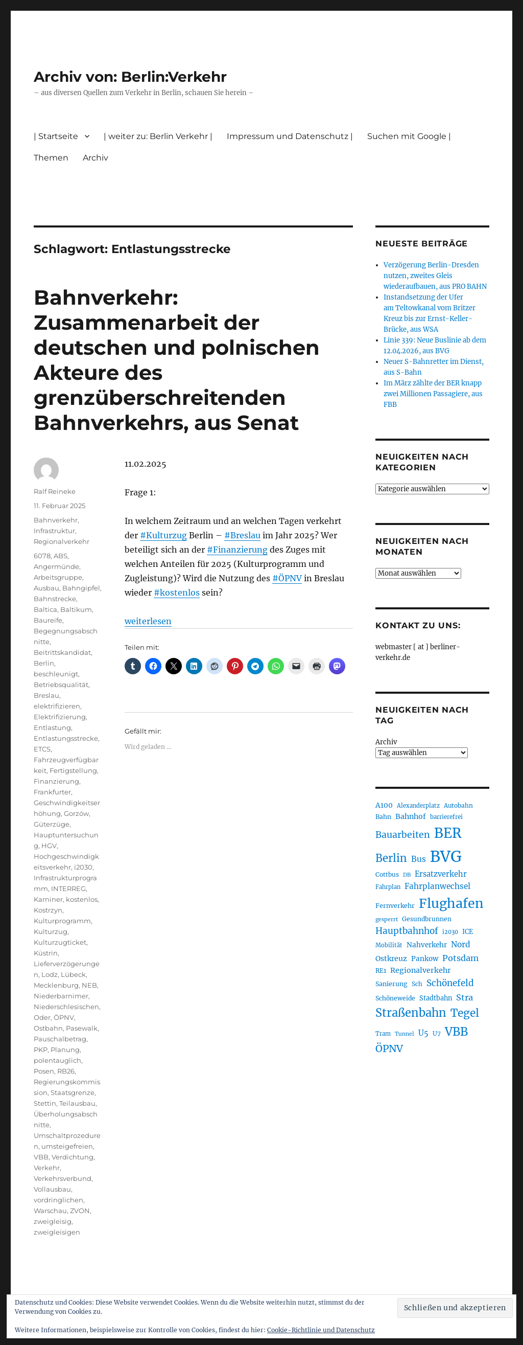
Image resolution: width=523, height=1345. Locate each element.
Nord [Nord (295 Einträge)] (460, 944)
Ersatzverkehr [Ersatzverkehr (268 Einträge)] (441, 874)
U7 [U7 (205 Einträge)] (437, 1033)
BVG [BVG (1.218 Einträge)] (446, 856)
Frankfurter (52, 792)
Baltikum (76, 609)
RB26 (66, 1071)
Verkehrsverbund (62, 1178)
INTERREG (68, 888)
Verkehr (47, 1168)
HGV (49, 845)
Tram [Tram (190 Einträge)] (383, 1033)
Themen (51, 158)
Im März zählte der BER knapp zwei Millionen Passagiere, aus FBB (433, 394)
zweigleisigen (57, 1232)
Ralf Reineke (55, 491)
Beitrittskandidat (62, 652)
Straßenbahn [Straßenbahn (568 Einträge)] (410, 1013)
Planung (65, 1049)
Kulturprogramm (62, 921)
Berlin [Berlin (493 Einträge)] (391, 858)
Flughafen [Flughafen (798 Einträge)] (451, 903)
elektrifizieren (57, 706)
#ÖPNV (287, 578)
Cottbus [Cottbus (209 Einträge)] (387, 874)
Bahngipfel (81, 588)
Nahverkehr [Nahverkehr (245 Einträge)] (427, 945)
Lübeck (73, 974)
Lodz (49, 974)
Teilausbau (77, 1103)
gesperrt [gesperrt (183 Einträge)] (386, 919)
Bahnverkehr (56, 520)
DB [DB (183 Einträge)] (407, 875)
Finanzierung (56, 781)
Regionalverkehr (61, 541)
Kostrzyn (48, 910)
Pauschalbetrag (60, 1039)
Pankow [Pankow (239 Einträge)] (424, 958)
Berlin (44, 663)
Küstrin (46, 953)
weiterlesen (148, 621)
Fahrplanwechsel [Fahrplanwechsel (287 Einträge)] (437, 886)
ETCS (42, 749)
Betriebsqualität (61, 684)
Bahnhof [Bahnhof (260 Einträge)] (410, 816)
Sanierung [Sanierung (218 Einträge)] (391, 984)
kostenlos (82, 899)
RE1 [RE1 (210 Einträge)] (380, 970)
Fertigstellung (73, 770)
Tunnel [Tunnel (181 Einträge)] (404, 1034)
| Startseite (56, 136)
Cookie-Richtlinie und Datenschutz (321, 1330)
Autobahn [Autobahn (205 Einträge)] (458, 805)
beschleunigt (56, 674)
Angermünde (56, 566)
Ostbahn (48, 1028)
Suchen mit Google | (409, 136)
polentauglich (57, 1060)
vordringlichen (58, 1200)
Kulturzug (50, 931)
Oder (42, 1017)
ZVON (80, 1210)
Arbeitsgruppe (58, 577)
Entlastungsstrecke (66, 738)
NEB (89, 985)
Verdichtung (72, 1157)
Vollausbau (52, 1189)
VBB (41, 1157)
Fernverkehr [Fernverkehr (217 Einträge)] (395, 905)
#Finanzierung (237, 549)
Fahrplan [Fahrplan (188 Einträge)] (387, 887)
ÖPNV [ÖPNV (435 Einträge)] (389, 1048)
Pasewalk (82, 1028)
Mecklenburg (56, 985)
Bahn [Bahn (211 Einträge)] (383, 816)
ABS (60, 556)
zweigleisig (53, 1221)
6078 (42, 556)
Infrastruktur (54, 531)
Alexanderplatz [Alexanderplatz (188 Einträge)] (418, 805)
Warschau (50, 1210)
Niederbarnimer (61, 996)
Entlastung (52, 727)
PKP (40, 1049)
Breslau (46, 695)
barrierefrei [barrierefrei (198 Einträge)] (446, 816)
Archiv (95, 158)
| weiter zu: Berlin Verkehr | (158, 136)
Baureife (48, 620)
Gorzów (76, 813)
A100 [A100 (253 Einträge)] (384, 805)
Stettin (45, 1103)
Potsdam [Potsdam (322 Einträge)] (460, 958)
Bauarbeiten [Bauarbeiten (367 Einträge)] (402, 834)
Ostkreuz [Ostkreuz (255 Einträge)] (391, 958)
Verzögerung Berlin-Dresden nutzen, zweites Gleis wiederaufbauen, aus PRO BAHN (435, 276)
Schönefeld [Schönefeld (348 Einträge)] (450, 983)
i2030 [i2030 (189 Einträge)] (450, 932)
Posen (44, 1071)
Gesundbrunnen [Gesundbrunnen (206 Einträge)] (426, 919)
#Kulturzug (163, 535)
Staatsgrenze (72, 1092)
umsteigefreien (67, 1146)
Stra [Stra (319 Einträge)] (464, 997)
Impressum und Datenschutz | (290, 136)
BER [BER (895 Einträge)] (447, 833)
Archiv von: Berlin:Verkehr (130, 76)
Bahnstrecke (55, 599)
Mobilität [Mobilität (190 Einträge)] (388, 945)
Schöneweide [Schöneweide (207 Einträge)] (395, 998)
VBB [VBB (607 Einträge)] (456, 1031)
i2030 (83, 867)
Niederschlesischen (66, 1006)
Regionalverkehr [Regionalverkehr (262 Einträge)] (420, 970)
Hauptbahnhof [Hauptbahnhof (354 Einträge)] (406, 931)
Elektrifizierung (60, 717)
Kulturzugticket (60, 942)
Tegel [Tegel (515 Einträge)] (464, 1013)
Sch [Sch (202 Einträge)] (417, 984)
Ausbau (46, 588)
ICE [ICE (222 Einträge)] (467, 932)
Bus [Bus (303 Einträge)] (418, 859)
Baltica (45, 609)
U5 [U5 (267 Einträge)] (423, 1033)
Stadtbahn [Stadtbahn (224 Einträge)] (435, 998)
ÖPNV (64, 1017)
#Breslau (242, 535)
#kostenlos (177, 592)
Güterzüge (51, 824)
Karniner (48, 899)
